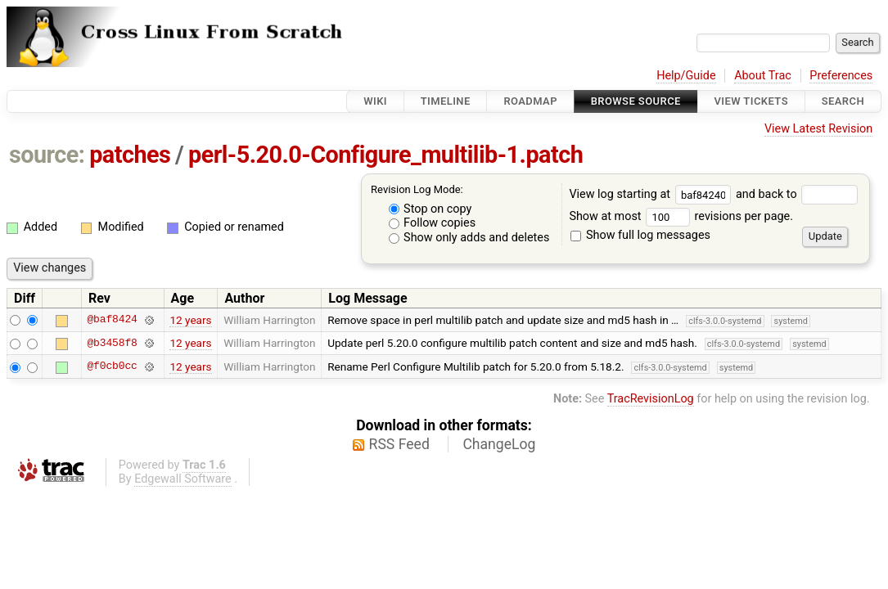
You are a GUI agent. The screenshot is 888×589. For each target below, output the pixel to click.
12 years (190, 319)
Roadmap (530, 101)
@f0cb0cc (112, 366)
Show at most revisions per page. (681, 216)
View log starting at (652, 194)
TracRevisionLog (650, 399)
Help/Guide (685, 76)
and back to (797, 194)
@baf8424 (112, 319)
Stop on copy (430, 209)
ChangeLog (498, 444)
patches (129, 155)
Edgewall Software (183, 479)
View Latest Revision (818, 129)
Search (843, 101)
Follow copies (432, 223)
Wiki (375, 101)
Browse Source (636, 101)
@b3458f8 (112, 342)
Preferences (840, 76)
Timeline (446, 101)
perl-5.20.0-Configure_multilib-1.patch (385, 155)
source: (47, 155)
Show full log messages (640, 235)
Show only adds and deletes (469, 238)
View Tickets (751, 101)
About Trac (762, 76)
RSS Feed (399, 444)
